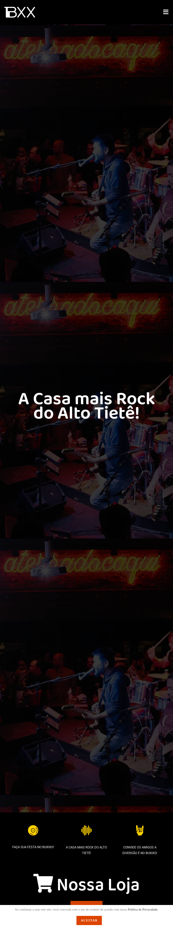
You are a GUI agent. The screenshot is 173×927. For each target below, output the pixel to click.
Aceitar (89, 920)
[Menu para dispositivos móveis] (166, 13)
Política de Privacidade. (143, 909)
